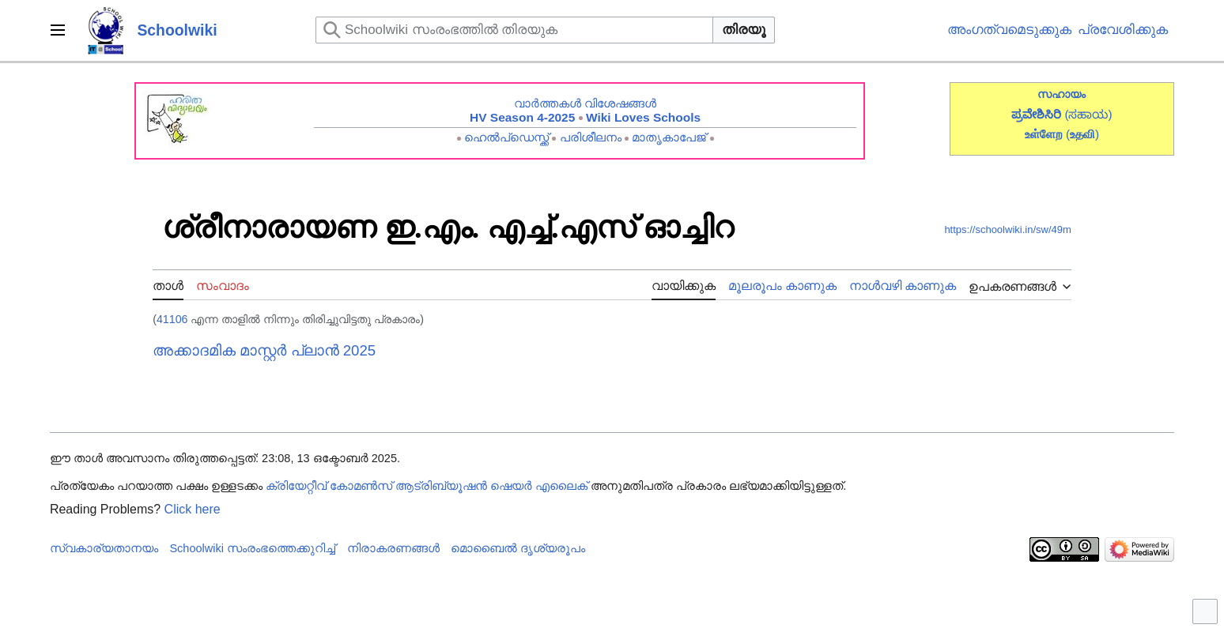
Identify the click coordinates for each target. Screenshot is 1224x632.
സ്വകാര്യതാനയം (104, 548)
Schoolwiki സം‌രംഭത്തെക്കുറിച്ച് (252, 548)
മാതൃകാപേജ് (669, 137)
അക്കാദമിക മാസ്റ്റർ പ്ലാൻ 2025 (264, 350)
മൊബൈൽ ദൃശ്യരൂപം (518, 548)
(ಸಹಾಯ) (1088, 114)
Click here (192, 509)
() (1082, 134)
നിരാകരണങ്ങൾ (393, 548)
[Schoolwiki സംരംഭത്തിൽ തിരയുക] (514, 30)
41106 (172, 319)
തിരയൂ (743, 29)
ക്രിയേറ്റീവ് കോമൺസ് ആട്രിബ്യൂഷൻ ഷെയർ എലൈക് (426, 486)
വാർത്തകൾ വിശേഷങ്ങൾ (585, 103)
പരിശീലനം (590, 137)
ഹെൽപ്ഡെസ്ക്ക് (506, 137)
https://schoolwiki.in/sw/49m (1007, 229)
